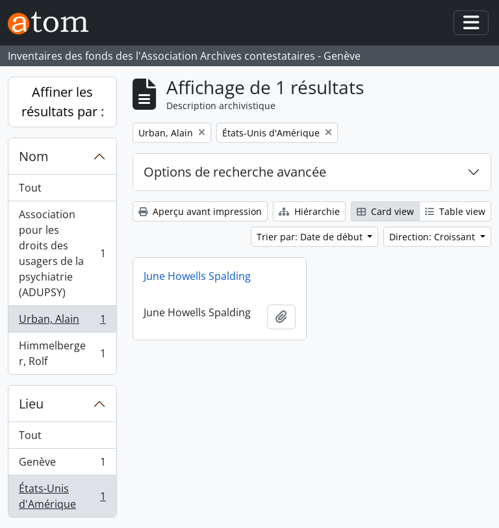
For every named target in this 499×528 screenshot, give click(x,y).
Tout (30, 188)
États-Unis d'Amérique (62, 496)
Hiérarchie (309, 211)
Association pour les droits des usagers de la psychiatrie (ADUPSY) (62, 253)
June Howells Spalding (197, 276)
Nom (34, 156)
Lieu (31, 403)
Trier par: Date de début (311, 237)
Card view (385, 211)
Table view (455, 211)
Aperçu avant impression (200, 211)
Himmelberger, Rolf (62, 353)
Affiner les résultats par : (62, 101)
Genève (62, 464)
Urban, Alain (62, 322)
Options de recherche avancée (235, 172)
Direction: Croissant (433, 237)
